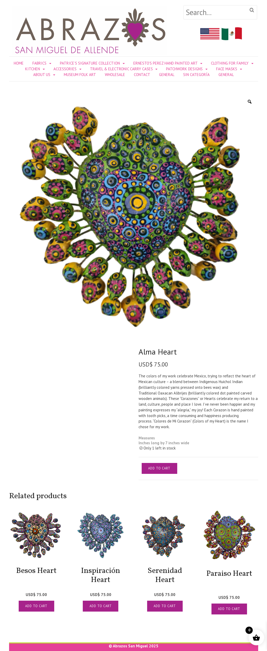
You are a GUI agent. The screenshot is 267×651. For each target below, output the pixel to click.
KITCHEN (32, 68)
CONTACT (142, 74)
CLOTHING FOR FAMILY (230, 63)
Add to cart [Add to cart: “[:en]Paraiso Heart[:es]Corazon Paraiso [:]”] (229, 609)
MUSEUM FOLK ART (80, 74)
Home (19, 63)
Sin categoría (196, 74)
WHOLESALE (115, 74)
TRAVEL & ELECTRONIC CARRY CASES (121, 68)
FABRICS (39, 63)
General (166, 74)
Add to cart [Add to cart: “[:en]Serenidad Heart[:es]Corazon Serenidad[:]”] (165, 606)
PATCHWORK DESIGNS (184, 68)
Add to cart (159, 468)
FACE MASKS (226, 68)
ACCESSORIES (65, 68)
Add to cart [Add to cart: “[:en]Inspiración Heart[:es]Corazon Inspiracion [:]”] (101, 606)
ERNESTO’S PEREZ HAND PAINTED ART (165, 63)
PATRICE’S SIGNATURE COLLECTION (90, 63)
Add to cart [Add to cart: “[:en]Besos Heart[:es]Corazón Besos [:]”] (36, 606)
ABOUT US (41, 74)
